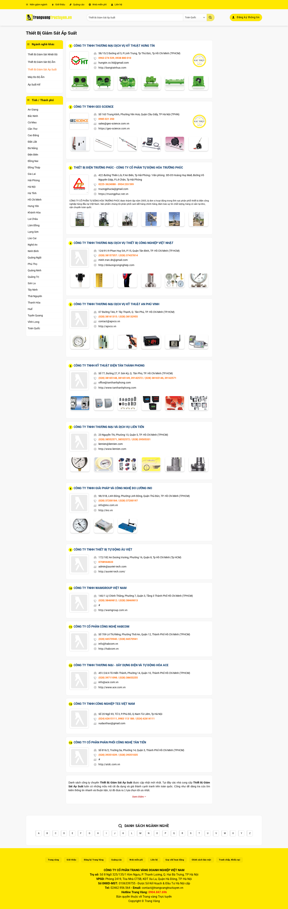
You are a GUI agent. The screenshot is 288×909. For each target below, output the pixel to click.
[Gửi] (211, 17)
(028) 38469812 (107, 600)
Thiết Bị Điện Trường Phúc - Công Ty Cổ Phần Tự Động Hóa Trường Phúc (128, 167)
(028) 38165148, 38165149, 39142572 (120, 377)
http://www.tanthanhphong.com (117, 387)
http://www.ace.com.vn (112, 687)
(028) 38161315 (107, 316)
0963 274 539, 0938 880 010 (114, 57)
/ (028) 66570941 (128, 638)
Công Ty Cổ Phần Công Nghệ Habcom (101, 626)
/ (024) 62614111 (145, 718)
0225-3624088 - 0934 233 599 (116, 184)
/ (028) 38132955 (128, 316)
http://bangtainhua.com (112, 67)
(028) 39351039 (107, 754)
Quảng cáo (76, 4)
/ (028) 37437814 (128, 255)
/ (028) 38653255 (128, 677)
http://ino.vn (105, 510)
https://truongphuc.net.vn (113, 193)
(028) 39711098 (107, 677)
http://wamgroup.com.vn (112, 610)
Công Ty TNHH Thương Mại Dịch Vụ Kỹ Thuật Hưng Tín (114, 45)
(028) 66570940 (107, 638)
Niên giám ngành (36, 4)
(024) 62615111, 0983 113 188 (116, 718)
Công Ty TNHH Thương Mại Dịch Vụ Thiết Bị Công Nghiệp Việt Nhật (123, 243)
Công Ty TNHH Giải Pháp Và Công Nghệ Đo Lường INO (113, 488)
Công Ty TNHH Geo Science (94, 106)
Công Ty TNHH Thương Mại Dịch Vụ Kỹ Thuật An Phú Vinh (116, 304)
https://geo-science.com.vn (114, 128)
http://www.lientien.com (112, 448)
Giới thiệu (58, 4)
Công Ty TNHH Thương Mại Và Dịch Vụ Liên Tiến (109, 427)
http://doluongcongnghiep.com (116, 265)
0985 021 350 (106, 118)
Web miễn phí (98, 4)
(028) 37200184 (107, 500)
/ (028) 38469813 (128, 600)
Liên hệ (116, 4)
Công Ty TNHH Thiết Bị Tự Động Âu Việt (103, 549)
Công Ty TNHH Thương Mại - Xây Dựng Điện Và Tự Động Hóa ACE (121, 665)
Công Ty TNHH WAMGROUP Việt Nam (100, 588)
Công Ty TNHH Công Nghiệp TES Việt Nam (104, 704)
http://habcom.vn (108, 648)
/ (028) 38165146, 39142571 (159, 377)
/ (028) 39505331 (141, 439)
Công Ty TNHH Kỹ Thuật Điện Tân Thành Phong (109, 365)
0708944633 (105, 561)
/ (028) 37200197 (128, 500)
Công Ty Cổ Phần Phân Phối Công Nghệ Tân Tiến (110, 742)
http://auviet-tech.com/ (111, 571)
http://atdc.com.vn (109, 764)
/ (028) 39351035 (128, 754)
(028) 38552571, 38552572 (114, 439)
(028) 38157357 (107, 255)
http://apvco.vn (107, 326)
